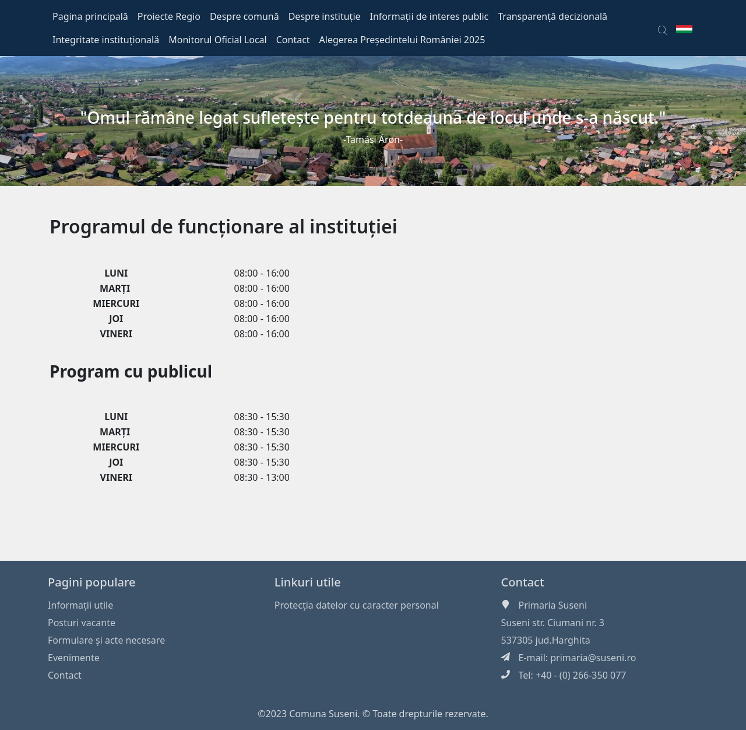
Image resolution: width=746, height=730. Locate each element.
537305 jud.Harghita (545, 640)
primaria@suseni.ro (593, 657)
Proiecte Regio (169, 16)
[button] (662, 28)
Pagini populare (92, 582)
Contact (65, 675)
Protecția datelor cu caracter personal (357, 605)
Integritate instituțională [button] (105, 39)
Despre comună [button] (244, 16)
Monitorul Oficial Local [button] (217, 39)
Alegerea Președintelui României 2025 (402, 39)
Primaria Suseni (553, 605)
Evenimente (74, 657)
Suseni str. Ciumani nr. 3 (552, 622)
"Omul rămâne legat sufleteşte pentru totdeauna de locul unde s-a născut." (373, 117)
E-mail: (535, 657)
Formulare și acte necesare (106, 640)
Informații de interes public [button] (429, 16)
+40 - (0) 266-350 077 (581, 675)
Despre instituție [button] (324, 16)
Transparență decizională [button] (552, 16)
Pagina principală (90, 16)
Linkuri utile (308, 582)
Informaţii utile (80, 605)
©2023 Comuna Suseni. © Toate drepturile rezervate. (373, 713)
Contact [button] (293, 39)
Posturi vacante (81, 622)
